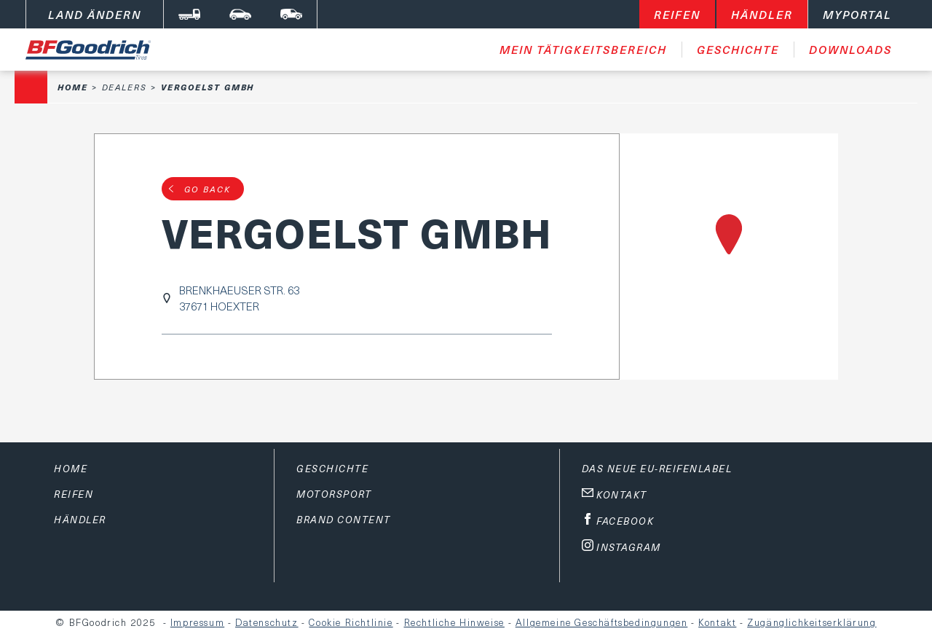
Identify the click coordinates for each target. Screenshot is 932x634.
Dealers (124, 87)
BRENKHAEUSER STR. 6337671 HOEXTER (239, 298)
